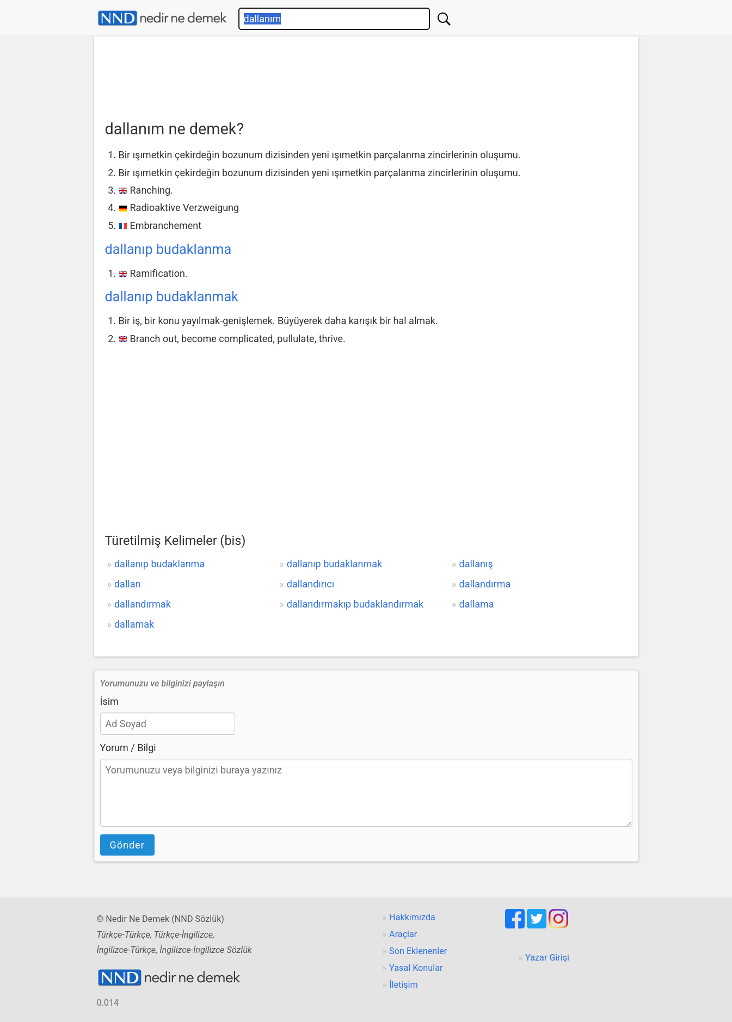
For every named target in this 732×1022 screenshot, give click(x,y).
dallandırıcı (310, 584)
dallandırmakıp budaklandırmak (355, 604)
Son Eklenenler (418, 951)
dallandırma (485, 584)
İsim (109, 701)
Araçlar (403, 934)
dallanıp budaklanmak (171, 297)
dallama (476, 604)
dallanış (476, 563)
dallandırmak (142, 604)
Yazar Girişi (547, 957)
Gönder (127, 845)
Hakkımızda (412, 917)
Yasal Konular (415, 968)
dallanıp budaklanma (168, 249)
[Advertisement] (366, 74)
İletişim (403, 985)
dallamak (134, 624)
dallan (127, 584)
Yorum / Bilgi (128, 747)
